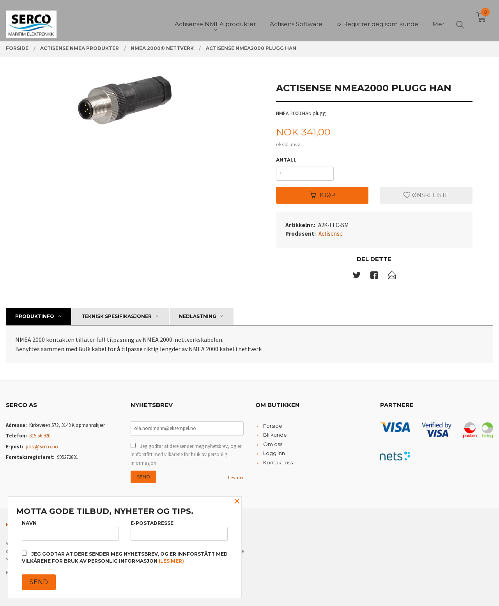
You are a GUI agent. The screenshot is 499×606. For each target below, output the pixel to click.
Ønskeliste (426, 195)
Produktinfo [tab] (34, 316)
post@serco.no (42, 446)
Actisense (331, 233)
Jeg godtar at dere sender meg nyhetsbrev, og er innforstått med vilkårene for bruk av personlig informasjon (186, 454)
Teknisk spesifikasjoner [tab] (116, 316)
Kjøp (322, 195)
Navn (70, 530)
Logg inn (274, 453)
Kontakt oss (278, 462)
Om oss (272, 444)
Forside (272, 426)
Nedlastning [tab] (197, 316)
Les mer (236, 477)
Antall (286, 160)
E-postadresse (179, 530)
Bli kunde (275, 435)
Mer (438, 19)
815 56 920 (39, 435)
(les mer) (171, 561)
